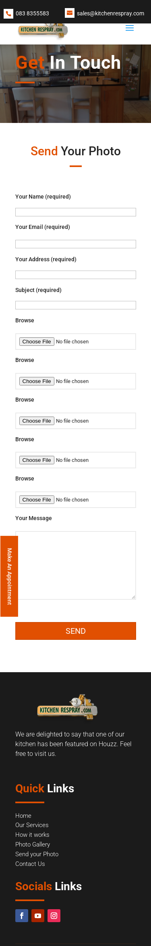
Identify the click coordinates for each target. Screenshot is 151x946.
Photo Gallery (32, 844)
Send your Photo (36, 854)
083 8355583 (32, 13)
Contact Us (30, 864)
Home (23, 815)
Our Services (32, 825)
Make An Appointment (9, 576)
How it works (32, 834)
